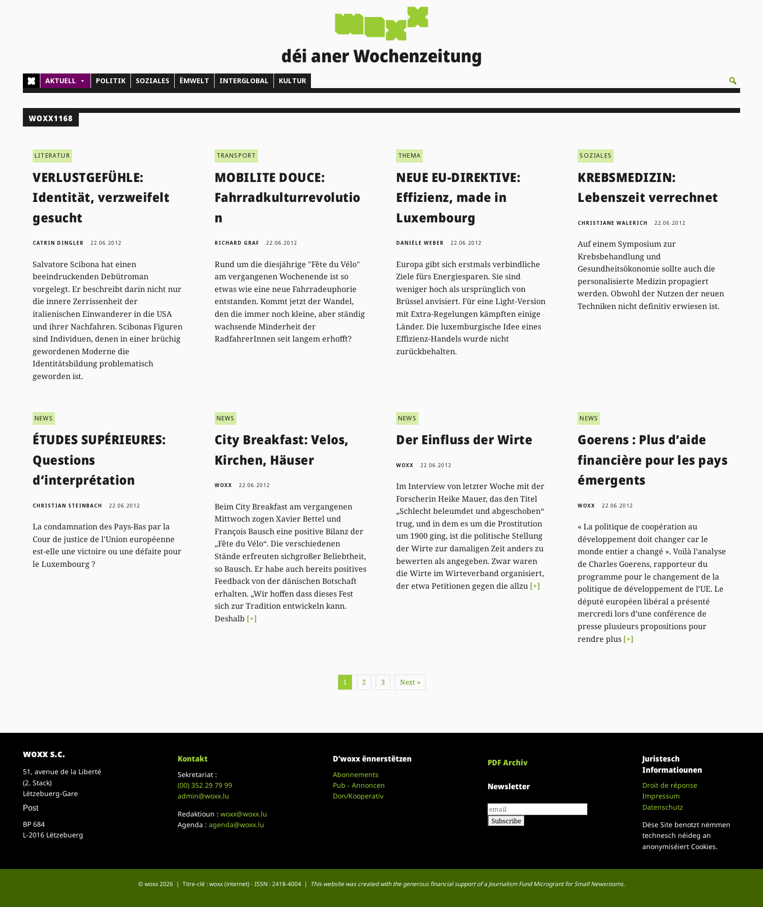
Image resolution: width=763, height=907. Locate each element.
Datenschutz (662, 807)
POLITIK (111, 80)
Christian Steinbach (67, 505)
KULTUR (292, 80)
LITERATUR (52, 155)
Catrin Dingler (58, 242)
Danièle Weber (420, 242)
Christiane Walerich (613, 222)
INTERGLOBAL (244, 80)
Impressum (661, 795)
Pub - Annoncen (359, 785)
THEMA (409, 155)
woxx (224, 485)
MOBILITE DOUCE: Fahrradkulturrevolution (288, 197)
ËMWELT (194, 80)
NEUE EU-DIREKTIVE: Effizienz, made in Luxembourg (458, 197)
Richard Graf (237, 242)
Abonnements (356, 774)
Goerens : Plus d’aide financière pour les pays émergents (652, 460)
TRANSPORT (236, 155)
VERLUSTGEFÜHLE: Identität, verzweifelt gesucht (101, 197)
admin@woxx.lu (203, 795)
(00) (205, 785)
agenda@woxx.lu (236, 824)
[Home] (31, 80)
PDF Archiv (507, 762)
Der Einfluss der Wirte (464, 439)
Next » (410, 682)
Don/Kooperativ (358, 795)
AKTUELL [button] (65, 80)
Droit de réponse (669, 785)
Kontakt (193, 758)
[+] (252, 618)
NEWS (44, 418)
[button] (733, 80)
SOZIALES (152, 80)
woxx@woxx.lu (243, 813)
